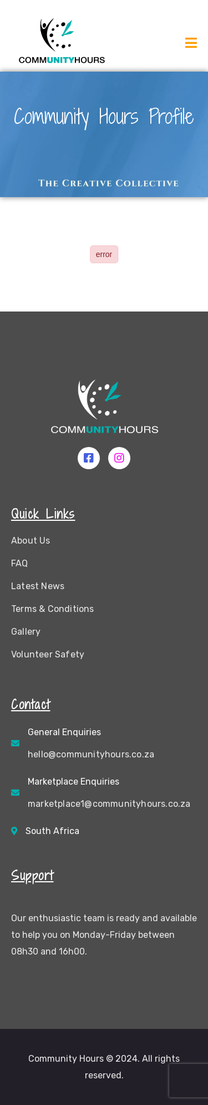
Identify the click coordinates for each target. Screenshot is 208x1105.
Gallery (25, 631)
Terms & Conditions (52, 609)
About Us (30, 540)
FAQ (19, 563)
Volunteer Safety (47, 654)
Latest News (37, 586)
